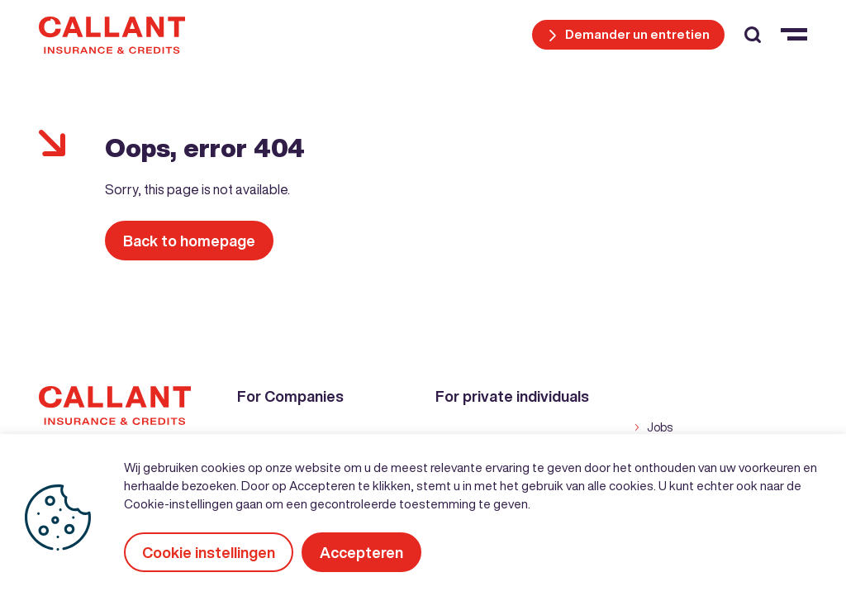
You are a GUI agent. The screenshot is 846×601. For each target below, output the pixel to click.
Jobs (660, 427)
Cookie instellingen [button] (208, 552)
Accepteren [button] (361, 552)
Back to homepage (189, 240)
